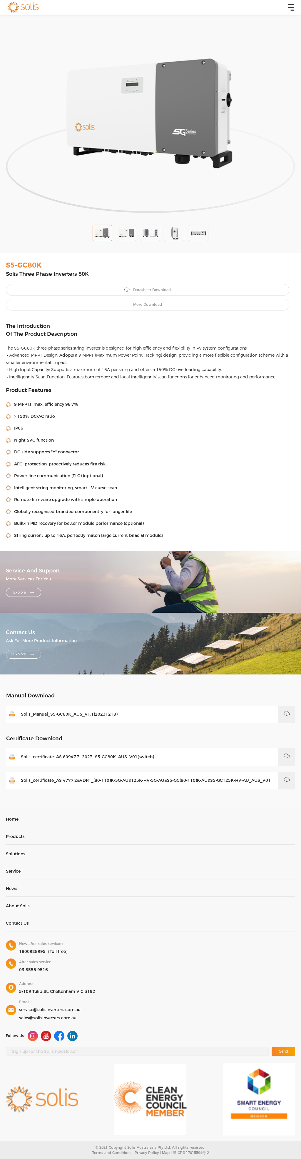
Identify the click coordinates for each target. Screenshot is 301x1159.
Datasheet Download (147, 290)
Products (15, 836)
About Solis (18, 906)
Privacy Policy (147, 1152)
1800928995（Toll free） (44, 951)
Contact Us (17, 923)
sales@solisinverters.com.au (47, 1018)
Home (12, 819)
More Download (147, 304)
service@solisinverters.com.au (50, 1009)
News (11, 888)
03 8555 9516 (33, 969)
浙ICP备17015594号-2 (191, 1152)
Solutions (15, 854)
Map (166, 1152)
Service (13, 871)
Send (283, 1051)
